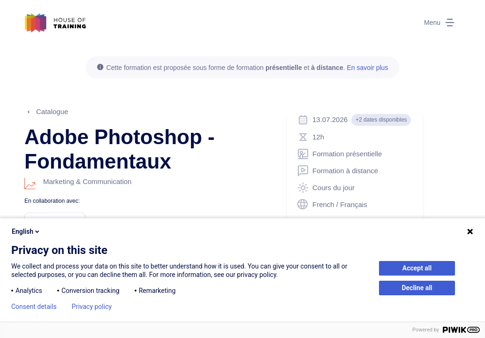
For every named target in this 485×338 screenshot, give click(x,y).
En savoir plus (367, 67)
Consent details (34, 306)
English (26, 231)
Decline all (417, 288)
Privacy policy (92, 306)
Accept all (417, 268)
